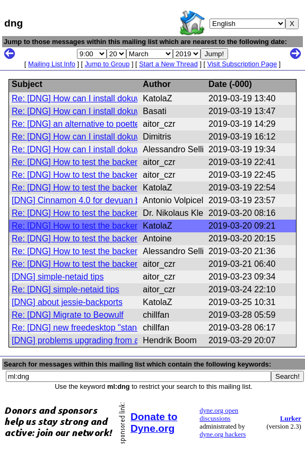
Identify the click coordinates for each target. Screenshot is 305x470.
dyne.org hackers (222, 434)
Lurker (290, 418)
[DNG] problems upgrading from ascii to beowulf (102, 340)
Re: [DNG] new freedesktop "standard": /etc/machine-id (115, 327)
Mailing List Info (51, 64)
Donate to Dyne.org (153, 422)
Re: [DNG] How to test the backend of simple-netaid (109, 162)
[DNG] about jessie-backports (67, 302)
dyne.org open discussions (218, 414)
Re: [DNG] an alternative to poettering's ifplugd (99, 123)
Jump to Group (107, 64)
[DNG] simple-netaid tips (57, 276)
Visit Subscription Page (242, 64)
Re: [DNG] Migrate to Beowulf (68, 314)
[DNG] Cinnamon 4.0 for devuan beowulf (88, 200)
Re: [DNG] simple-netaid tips (65, 289)
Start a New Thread (168, 64)
